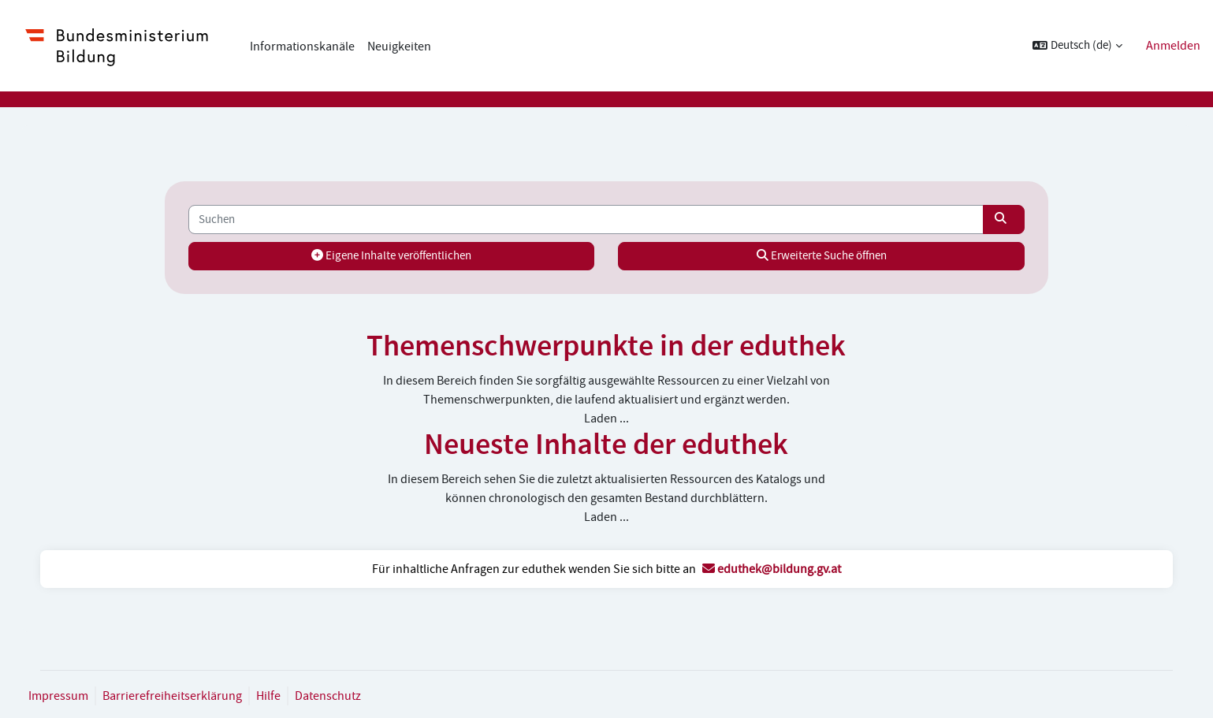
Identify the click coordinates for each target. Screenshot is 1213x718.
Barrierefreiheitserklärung (188, 696)
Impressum (74, 696)
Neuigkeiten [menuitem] (399, 46)
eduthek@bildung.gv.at (771, 569)
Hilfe (284, 696)
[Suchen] (586, 219)
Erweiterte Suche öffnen (815, 255)
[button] (1077, 46)
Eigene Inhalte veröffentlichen (398, 255)
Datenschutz (344, 696)
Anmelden (1173, 46)
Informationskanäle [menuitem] (302, 46)
